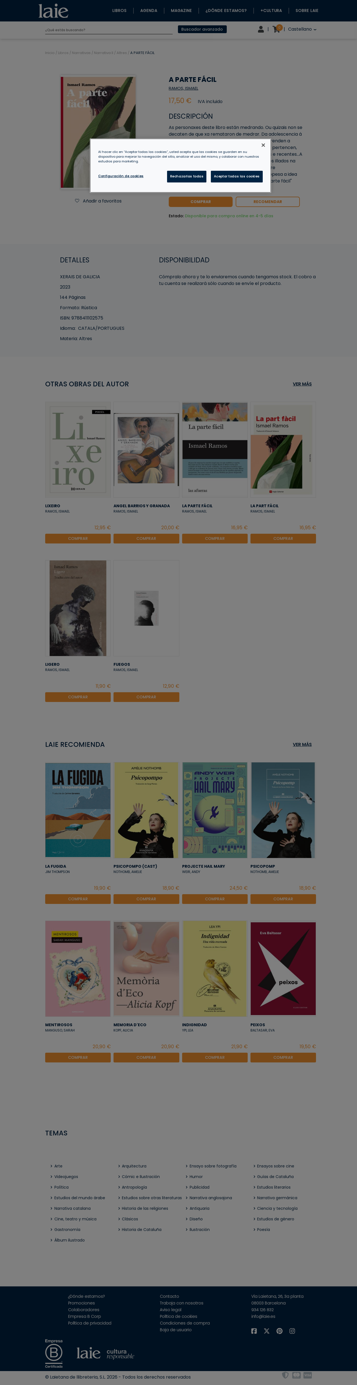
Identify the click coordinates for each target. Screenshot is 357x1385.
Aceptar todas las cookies (237, 176)
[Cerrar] (263, 145)
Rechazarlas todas (187, 176)
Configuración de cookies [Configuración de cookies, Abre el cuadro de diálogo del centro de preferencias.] (121, 176)
